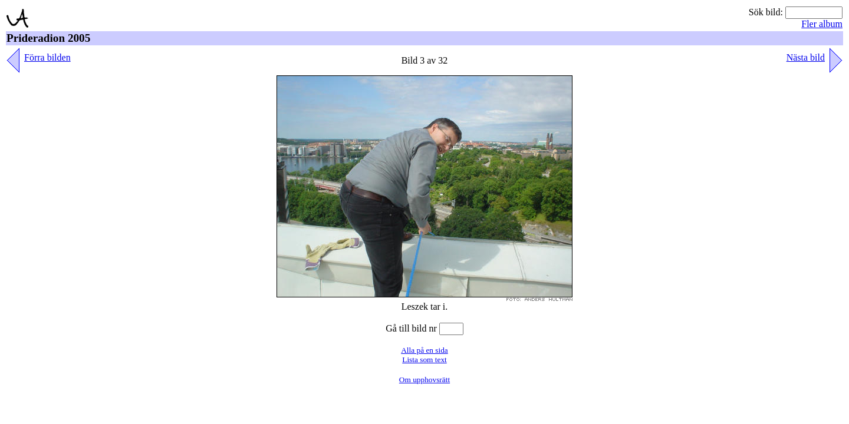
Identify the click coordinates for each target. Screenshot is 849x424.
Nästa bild (806, 57)
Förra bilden (47, 57)
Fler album (822, 24)
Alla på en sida (424, 350)
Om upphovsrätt (424, 379)
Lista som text (424, 359)
